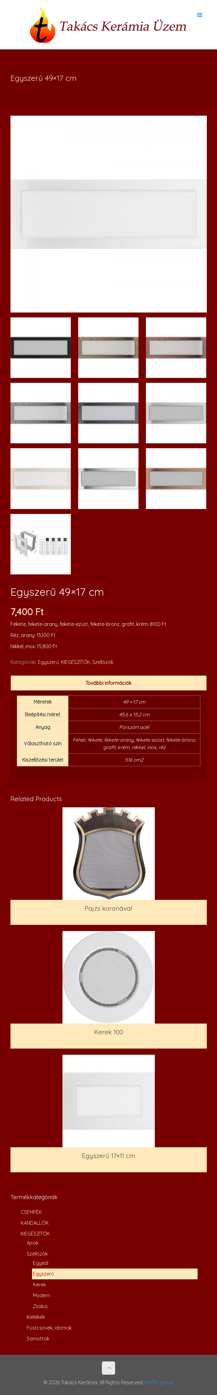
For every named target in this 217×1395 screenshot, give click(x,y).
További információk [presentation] (108, 683)
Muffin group (159, 1382)
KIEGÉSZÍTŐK (75, 662)
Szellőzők (102, 662)
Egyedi (40, 1263)
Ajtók (32, 1243)
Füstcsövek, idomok (49, 1328)
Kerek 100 (108, 1032)
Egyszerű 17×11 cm (108, 1156)
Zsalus (40, 1306)
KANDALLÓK (35, 1223)
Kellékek (36, 1317)
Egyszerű (48, 662)
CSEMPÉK (31, 1212)
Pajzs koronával (108, 908)
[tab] (109, 683)
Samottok (38, 1338)
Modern (41, 1295)
